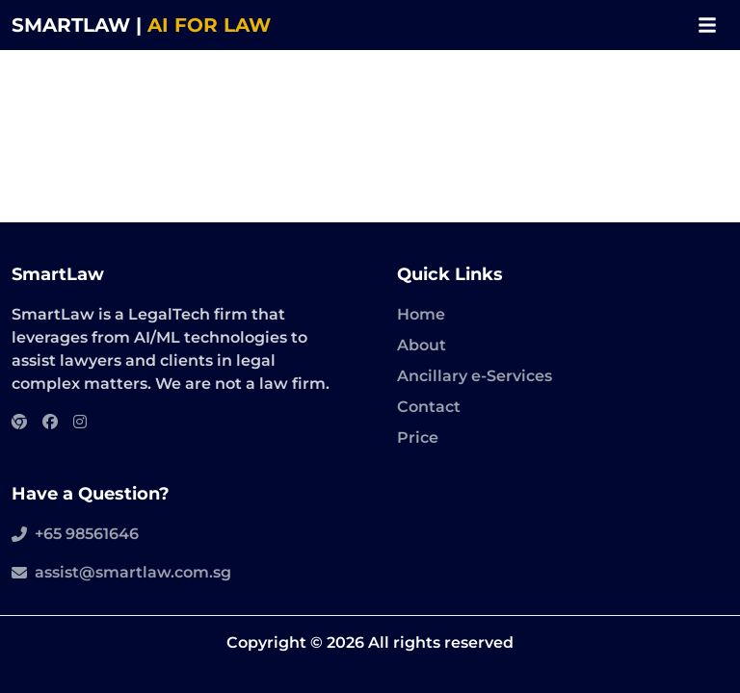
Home (421, 314)
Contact (429, 407)
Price (417, 437)
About (421, 345)
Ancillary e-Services (474, 376)
